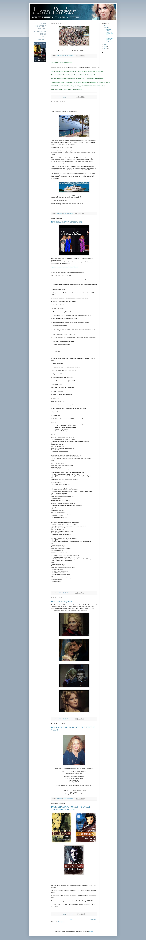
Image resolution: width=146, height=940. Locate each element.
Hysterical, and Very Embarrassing (66, 222)
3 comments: (70, 213)
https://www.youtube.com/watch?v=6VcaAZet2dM (64, 267)
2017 (105, 25)
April (106, 27)
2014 (105, 44)
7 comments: (70, 718)
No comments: (70, 55)
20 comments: (70, 798)
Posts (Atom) (61, 922)
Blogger (91, 931)
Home (70, 919)
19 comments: (70, 914)
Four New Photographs (61, 601)
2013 (105, 46)
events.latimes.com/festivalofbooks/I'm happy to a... (109, 39)
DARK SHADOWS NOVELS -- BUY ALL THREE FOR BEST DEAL (70, 808)
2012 (105, 48)
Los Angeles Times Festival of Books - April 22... (109, 32)
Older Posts (93, 919)
